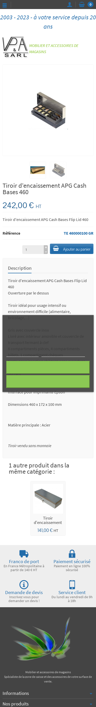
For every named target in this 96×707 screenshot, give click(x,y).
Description (19, 268)
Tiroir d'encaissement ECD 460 (48, 522)
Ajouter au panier (71, 249)
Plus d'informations (22, 354)
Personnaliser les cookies (63, 354)
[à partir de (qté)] (33, 249)
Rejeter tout (48, 367)
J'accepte (48, 381)
